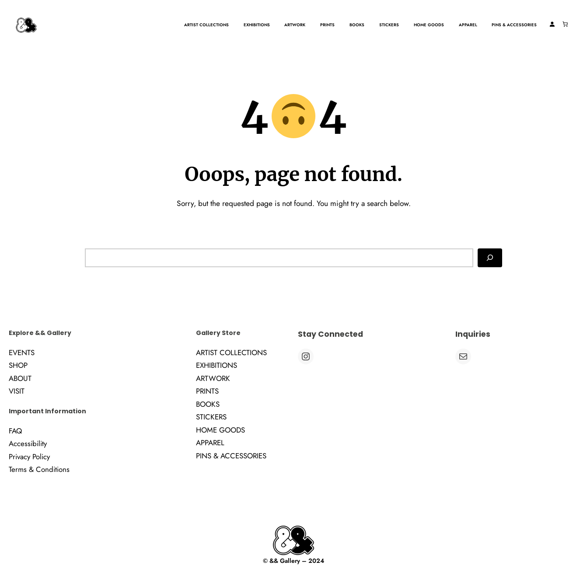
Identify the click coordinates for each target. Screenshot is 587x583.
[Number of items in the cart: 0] (565, 24)
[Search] (490, 257)
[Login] (552, 24)
